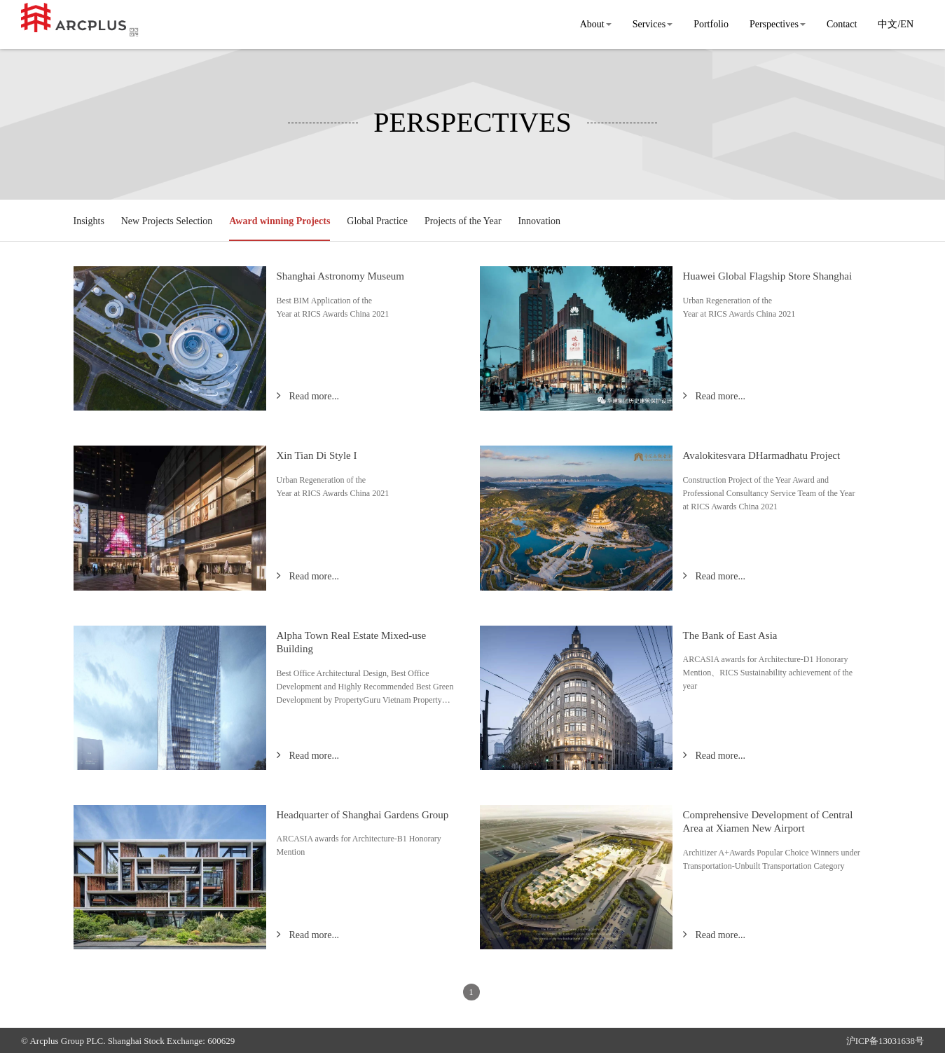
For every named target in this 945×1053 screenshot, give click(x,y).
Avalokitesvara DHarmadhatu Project (762, 455)
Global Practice (377, 221)
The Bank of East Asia (730, 635)
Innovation (539, 221)
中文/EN (895, 24)
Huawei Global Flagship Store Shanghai (768, 276)
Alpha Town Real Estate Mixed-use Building (352, 642)
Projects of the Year (463, 221)
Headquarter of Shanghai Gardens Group (363, 814)
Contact (842, 24)
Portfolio (711, 24)
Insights (89, 221)
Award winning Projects (279, 221)
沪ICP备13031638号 (885, 1040)
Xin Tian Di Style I (317, 455)
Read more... (314, 396)
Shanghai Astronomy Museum (341, 276)
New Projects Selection (167, 221)
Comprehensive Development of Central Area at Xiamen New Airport (768, 821)
